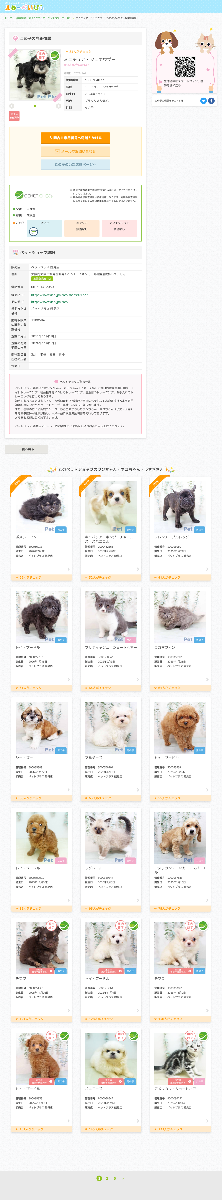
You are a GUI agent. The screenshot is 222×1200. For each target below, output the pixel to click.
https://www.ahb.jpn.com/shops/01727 (59, 295)
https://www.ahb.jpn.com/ (50, 302)
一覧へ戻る (26, 449)
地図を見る (39, 278)
